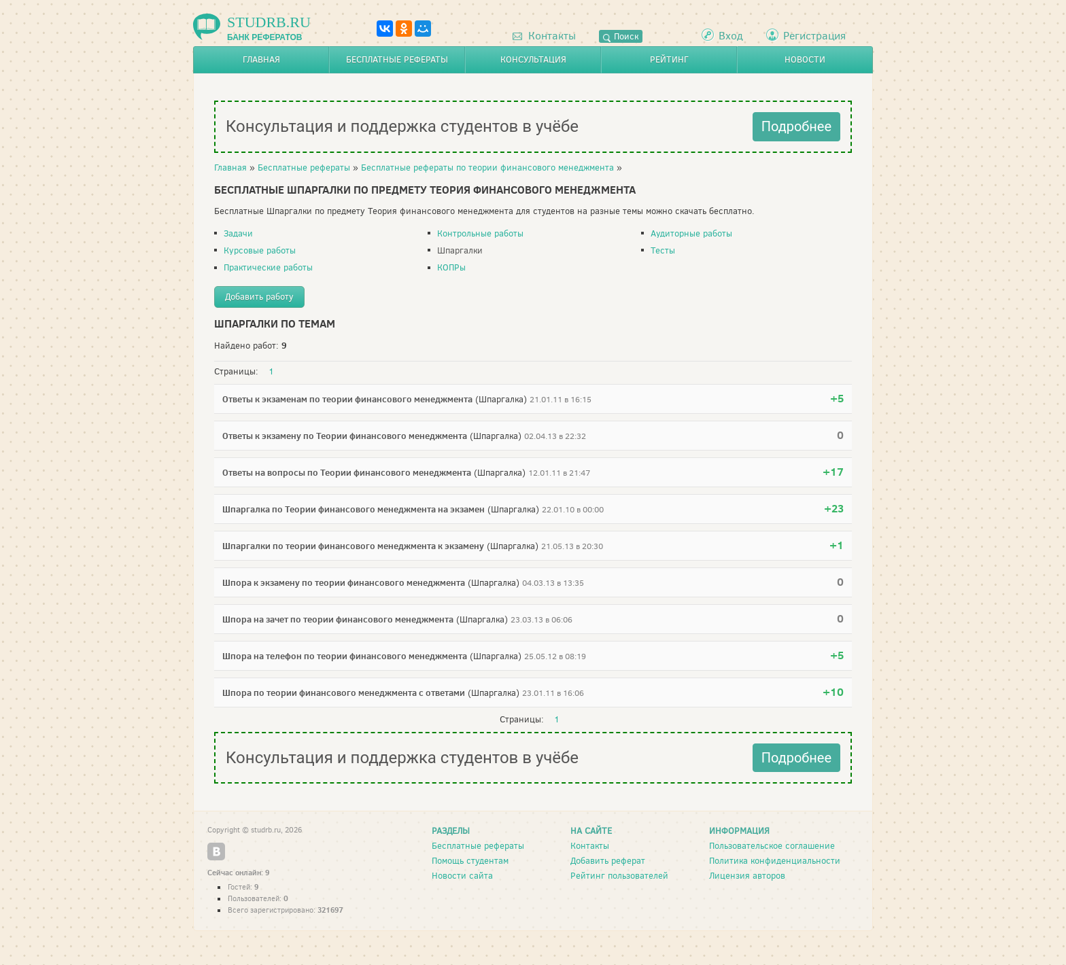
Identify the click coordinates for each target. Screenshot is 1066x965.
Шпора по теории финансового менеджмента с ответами (343, 692)
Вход (731, 36)
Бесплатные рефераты (397, 59)
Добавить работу (259, 296)
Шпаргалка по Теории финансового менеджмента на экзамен (353, 509)
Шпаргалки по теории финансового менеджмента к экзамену (353, 546)
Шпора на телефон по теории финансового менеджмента (344, 656)
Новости (805, 59)
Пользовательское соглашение (772, 846)
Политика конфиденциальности (774, 860)
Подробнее (796, 126)
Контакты (544, 36)
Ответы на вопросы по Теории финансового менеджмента (346, 472)
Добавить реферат (607, 860)
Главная (261, 59)
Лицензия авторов (747, 875)
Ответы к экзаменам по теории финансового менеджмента (347, 399)
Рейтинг (669, 59)
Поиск (620, 36)
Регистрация (814, 36)
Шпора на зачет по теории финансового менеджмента (337, 619)
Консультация (533, 59)
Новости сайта (462, 875)
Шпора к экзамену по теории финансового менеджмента (343, 582)
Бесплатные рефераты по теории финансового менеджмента (487, 167)
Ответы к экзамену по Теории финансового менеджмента (344, 435)
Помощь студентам (470, 860)
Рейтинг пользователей (619, 875)
